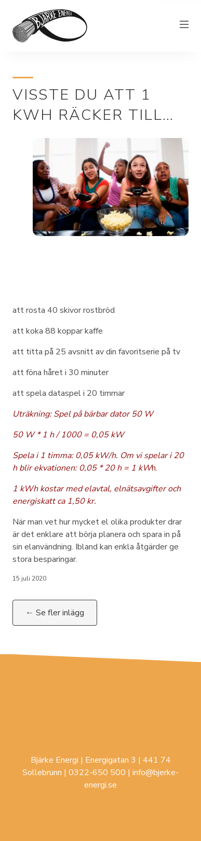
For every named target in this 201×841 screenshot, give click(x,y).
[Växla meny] (184, 26)
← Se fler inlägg (54, 612)
